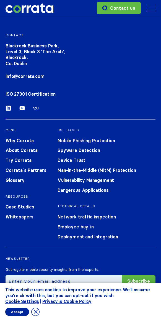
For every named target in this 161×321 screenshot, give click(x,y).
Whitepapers (19, 217)
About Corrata (22, 150)
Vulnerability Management (86, 180)
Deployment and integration (88, 237)
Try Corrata (19, 160)
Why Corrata (20, 140)
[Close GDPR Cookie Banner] (35, 312)
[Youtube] (22, 109)
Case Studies (20, 207)
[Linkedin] (8, 109)
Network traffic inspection (87, 217)
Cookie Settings (22, 301)
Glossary (15, 180)
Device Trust (71, 160)
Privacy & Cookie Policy (66, 301)
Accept (17, 312)
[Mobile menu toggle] (150, 8)
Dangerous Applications (83, 190)
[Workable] (36, 109)
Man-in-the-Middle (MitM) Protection (97, 170)
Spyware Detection (79, 150)
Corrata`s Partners (26, 170)
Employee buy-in (76, 227)
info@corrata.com (25, 76)
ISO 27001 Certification (31, 94)
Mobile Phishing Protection (86, 140)
